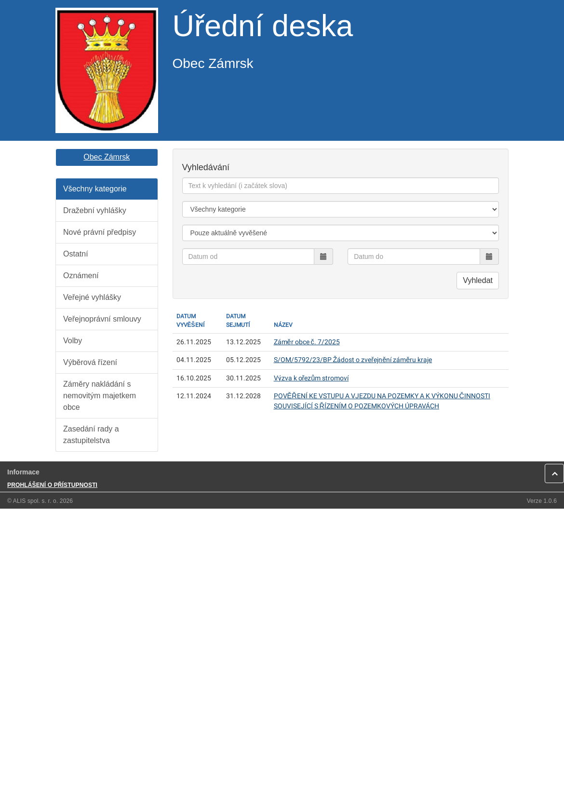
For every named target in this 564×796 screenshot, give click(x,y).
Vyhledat (478, 280)
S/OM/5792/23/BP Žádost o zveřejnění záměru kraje (353, 360)
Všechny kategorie (95, 189)
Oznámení (81, 275)
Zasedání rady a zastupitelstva (91, 435)
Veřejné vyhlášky (92, 297)
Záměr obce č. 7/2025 (307, 342)
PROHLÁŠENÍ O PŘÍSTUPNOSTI (52, 485)
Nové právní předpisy (99, 232)
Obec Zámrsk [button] (106, 157)
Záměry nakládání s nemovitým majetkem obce (99, 395)
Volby (72, 341)
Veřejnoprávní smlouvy (102, 319)
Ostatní (75, 254)
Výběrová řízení (90, 362)
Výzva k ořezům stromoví (311, 378)
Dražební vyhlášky (94, 210)
